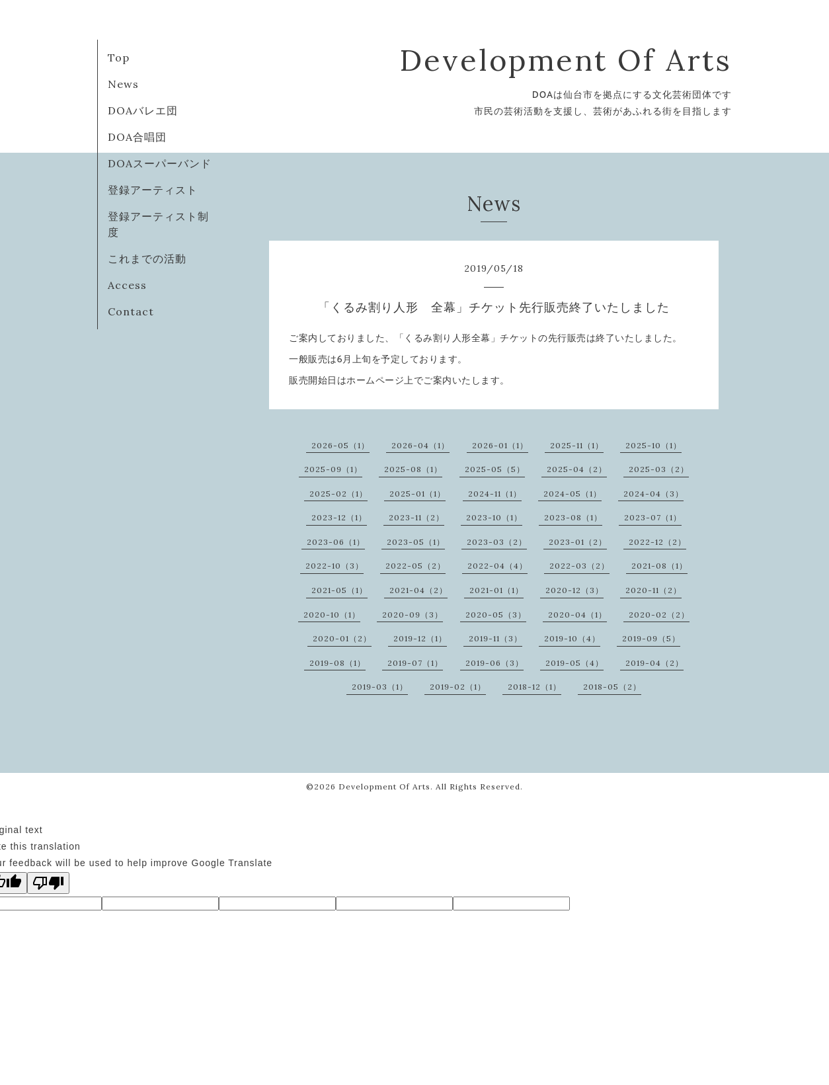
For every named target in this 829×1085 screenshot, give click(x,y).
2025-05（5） (495, 469)
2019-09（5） (651, 638)
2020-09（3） (412, 615)
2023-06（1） (336, 542)
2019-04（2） (654, 663)
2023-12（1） (339, 517)
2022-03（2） (579, 566)
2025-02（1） (338, 494)
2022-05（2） (415, 566)
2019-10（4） (572, 638)
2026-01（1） (500, 445)
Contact (131, 311)
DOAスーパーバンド (160, 163)
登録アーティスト (153, 189)
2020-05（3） (495, 615)
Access (127, 285)
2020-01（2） (342, 638)
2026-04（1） (420, 445)
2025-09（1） (333, 469)
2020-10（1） (331, 615)
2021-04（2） (418, 590)
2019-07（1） (415, 663)
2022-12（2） (657, 542)
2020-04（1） (577, 615)
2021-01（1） (496, 590)
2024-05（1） (572, 494)
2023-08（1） (573, 517)
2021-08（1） (659, 566)
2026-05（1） (340, 445)
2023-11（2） (416, 517)
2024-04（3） (653, 494)
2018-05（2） (612, 687)
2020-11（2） (653, 590)
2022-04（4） (497, 566)
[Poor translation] (48, 883)
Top (119, 57)
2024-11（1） (495, 494)
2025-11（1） (577, 445)
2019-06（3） (494, 663)
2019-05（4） (574, 663)
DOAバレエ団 (143, 110)
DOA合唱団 (137, 136)
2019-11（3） (495, 638)
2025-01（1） (417, 494)
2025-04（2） (577, 469)
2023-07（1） (653, 517)
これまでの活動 (147, 258)
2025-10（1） (653, 445)
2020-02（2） (659, 615)
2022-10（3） (334, 566)
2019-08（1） (337, 663)
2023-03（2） (497, 542)
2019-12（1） (420, 638)
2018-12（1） (534, 687)
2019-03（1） (380, 687)
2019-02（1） (458, 687)
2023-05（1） (416, 542)
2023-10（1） (494, 517)
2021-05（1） (339, 590)
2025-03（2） (659, 469)
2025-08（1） (413, 469)
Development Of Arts (566, 60)
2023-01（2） (578, 542)
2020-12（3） (574, 590)
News (123, 84)
